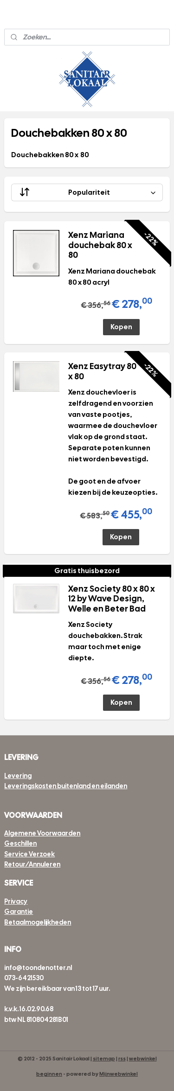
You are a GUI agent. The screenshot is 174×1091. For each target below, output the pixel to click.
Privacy (15, 901)
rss (122, 1058)
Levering (18, 776)
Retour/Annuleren (32, 864)
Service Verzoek (29, 854)
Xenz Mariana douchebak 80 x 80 (100, 245)
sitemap (104, 1058)
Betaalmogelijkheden (37, 922)
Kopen (121, 327)
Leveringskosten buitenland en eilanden (65, 786)
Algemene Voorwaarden (42, 833)
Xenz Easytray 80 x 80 (102, 371)
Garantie (18, 911)
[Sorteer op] (87, 192)
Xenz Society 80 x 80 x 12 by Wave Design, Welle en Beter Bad (111, 599)
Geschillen (20, 843)
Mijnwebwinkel (118, 1074)
